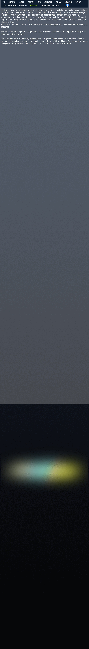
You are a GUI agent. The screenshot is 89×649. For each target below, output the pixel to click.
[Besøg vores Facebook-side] (67, 5)
